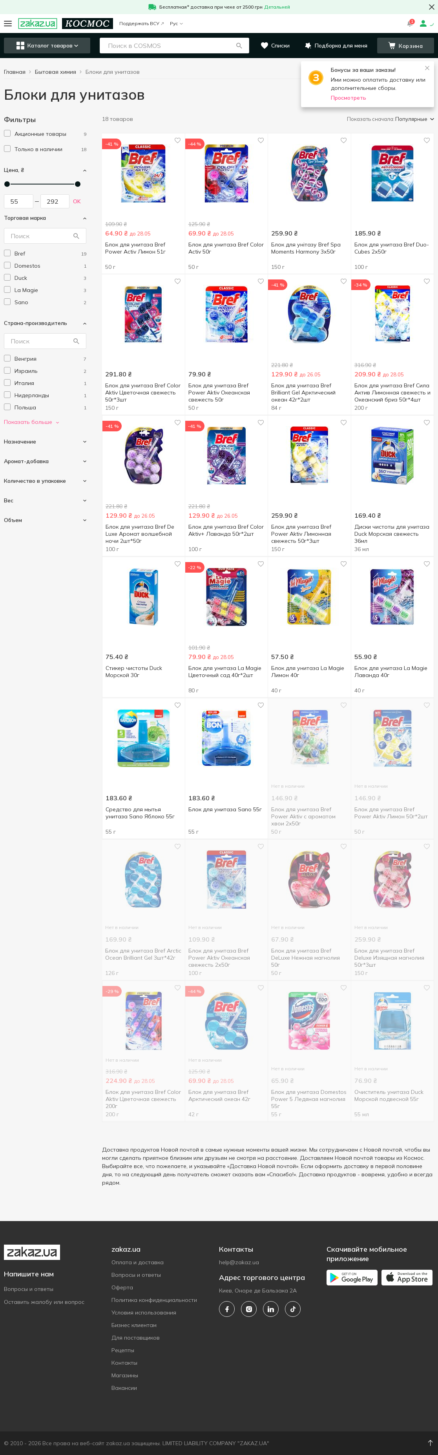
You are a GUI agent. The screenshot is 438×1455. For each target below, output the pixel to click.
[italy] (50, 383)
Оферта (122, 1287)
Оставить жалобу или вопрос (44, 1301)
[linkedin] (271, 1309)
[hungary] (50, 359)
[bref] (50, 254)
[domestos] (50, 266)
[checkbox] (7, 133)
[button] (239, 45)
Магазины (124, 1375)
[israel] (50, 371)
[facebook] (227, 1309)
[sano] (50, 302)
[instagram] (249, 1309)
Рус (176, 23)
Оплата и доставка (137, 1262)
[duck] (50, 278)
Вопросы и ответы (28, 1289)
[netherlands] (50, 395)
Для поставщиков (135, 1337)
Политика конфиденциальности (154, 1299)
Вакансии (124, 1387)
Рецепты (122, 1350)
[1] (50, 134)
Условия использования (143, 1312)
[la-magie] (50, 290)
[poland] (50, 407)
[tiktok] (293, 1309)
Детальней (277, 7)
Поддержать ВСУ (141, 23)
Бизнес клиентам (134, 1325)
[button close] (431, 7)
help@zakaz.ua (239, 1262)
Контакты (124, 1362)
